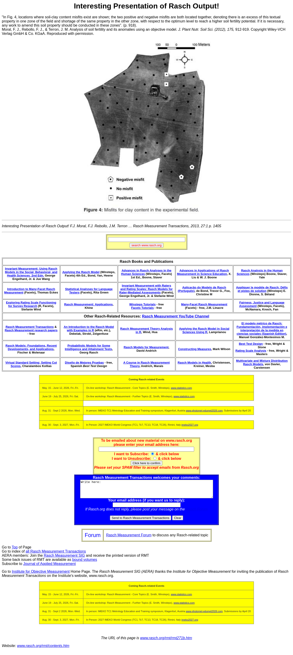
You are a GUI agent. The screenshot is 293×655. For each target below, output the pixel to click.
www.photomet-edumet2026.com (204, 410)
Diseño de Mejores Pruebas (84, 362)
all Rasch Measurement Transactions (56, 555)
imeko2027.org (190, 424)
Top (15, 551)
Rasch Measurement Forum (128, 538)
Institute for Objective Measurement (41, 575)
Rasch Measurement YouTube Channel (175, 316)
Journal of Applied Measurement (49, 567)
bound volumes (84, 563)
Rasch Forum (197, 513)
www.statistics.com (181, 387)
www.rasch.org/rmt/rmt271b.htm (166, 641)
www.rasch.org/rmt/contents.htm (43, 649)
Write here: (146, 491)
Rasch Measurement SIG (64, 559)
